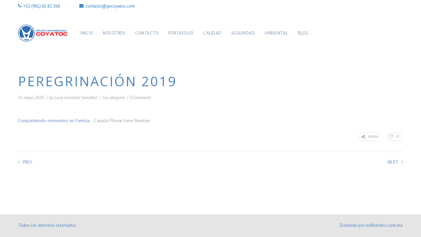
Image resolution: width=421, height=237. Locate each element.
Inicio (87, 33)
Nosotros (114, 33)
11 (243, 98)
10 (237, 98)
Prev (25, 162)
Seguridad (243, 33)
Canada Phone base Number (122, 120)
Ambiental (276, 33)
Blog (303, 33)
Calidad (212, 33)
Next (395, 162)
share (369, 136)
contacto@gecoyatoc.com (107, 6)
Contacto (147, 33)
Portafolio (180, 33)
